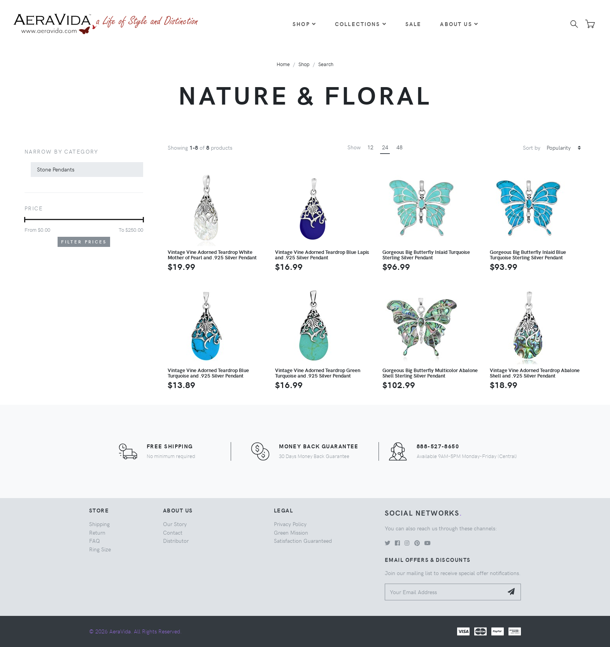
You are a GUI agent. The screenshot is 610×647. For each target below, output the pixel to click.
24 (385, 147)
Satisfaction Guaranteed (303, 540)
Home (283, 64)
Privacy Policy (290, 524)
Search (325, 64)
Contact (172, 532)
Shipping (99, 524)
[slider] (24, 219)
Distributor (176, 540)
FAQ (94, 540)
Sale (413, 24)
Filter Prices (84, 242)
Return (97, 532)
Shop (304, 24)
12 (370, 147)
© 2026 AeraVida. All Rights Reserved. (135, 631)
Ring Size (100, 549)
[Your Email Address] (444, 592)
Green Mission (291, 532)
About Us (459, 24)
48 (399, 147)
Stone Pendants (55, 169)
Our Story (175, 524)
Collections (361, 24)
